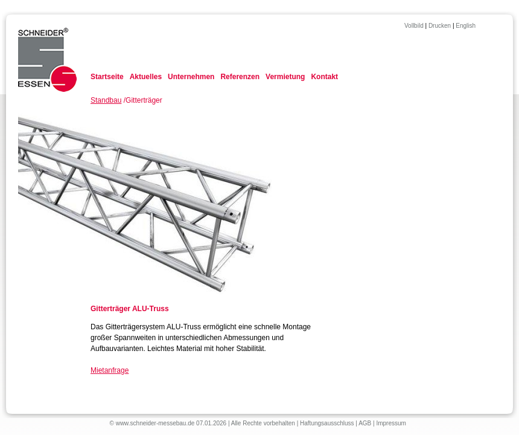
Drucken (439, 25)
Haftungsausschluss (327, 423)
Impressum (391, 423)
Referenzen (240, 76)
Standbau (106, 100)
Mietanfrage (110, 370)
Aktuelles (146, 76)
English (466, 25)
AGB (364, 423)
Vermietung (285, 76)
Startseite (107, 76)
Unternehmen (191, 76)
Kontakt (324, 76)
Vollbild (414, 25)
